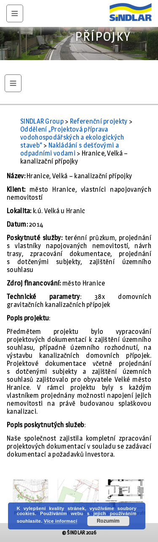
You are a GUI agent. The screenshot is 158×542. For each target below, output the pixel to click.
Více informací (60, 520)
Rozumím (108, 521)
